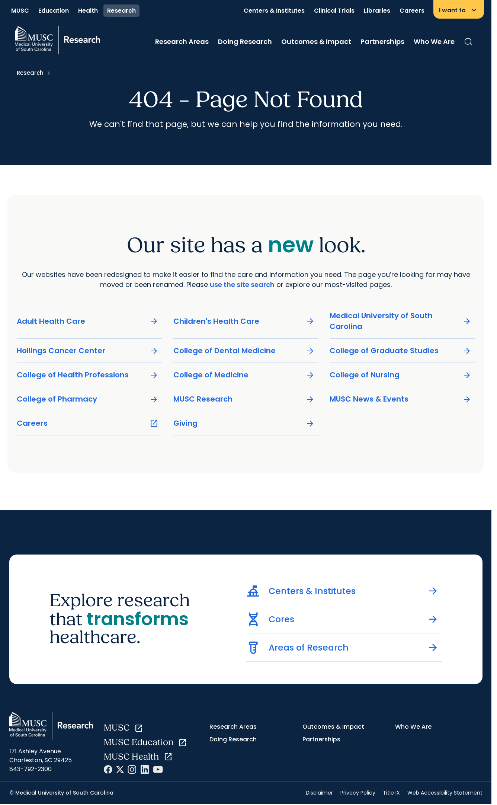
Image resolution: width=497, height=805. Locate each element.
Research (121, 10)
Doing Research (245, 41)
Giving (244, 423)
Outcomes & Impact (316, 41)
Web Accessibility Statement (444, 792)
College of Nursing (400, 375)
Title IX (391, 792)
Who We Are (434, 41)
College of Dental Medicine (244, 350)
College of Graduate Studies (400, 350)
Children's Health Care (244, 321)
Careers (412, 10)
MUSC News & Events (400, 399)
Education (53, 10)
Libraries (377, 10)
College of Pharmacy (87, 399)
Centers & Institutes (274, 10)
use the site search (242, 284)
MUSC (20, 10)
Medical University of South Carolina (400, 321)
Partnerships (382, 41)
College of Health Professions (87, 375)
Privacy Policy (357, 792)
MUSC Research (244, 399)
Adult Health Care (87, 321)
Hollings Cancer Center (87, 350)
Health (88, 10)
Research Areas (182, 41)
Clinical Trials (334, 10)
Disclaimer (319, 792)
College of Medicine (244, 375)
